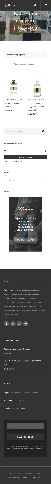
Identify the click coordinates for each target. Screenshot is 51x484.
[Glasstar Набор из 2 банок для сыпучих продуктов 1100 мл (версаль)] (37, 87)
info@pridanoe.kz (17, 408)
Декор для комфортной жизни (17, 349)
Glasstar (10, 180)
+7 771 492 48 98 (20, 400)
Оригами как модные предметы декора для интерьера (22, 362)
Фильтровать (25, 157)
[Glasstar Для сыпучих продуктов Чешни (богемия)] (14, 87)
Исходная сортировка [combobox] (16, 54)
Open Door (36, 477)
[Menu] (45, 5)
